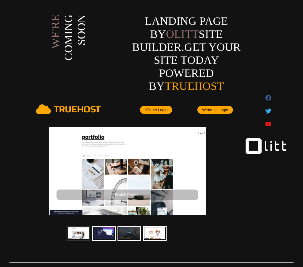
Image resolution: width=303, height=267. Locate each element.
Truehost (194, 86)
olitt (182, 34)
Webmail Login (215, 110)
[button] (117, 210)
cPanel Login (156, 110)
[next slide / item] (202, 171)
